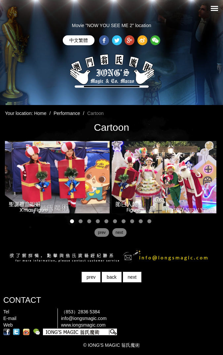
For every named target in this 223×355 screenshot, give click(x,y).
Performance (67, 113)
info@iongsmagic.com (84, 318)
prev (91, 277)
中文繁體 (78, 40)
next (132, 277)
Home (40, 113)
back (112, 277)
